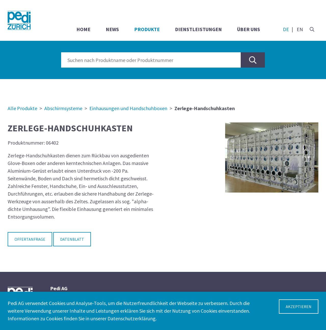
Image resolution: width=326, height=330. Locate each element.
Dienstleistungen (198, 29)
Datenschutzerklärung (131, 318)
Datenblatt (72, 239)
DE (286, 29)
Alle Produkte (22, 108)
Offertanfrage (30, 239)
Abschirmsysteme (63, 108)
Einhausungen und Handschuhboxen (128, 108)
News (112, 29)
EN (300, 29)
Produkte (147, 29)
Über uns (248, 29)
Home (83, 29)
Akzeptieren (298, 306)
